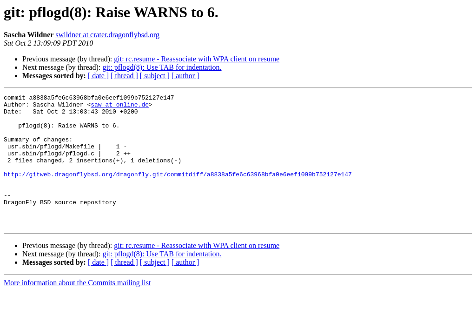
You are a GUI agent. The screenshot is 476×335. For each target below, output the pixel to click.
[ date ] (98, 76)
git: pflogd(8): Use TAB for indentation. (161, 67)
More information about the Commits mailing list (77, 309)
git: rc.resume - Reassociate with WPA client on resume (196, 59)
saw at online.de (120, 107)
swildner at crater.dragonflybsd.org (107, 35)
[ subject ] (155, 76)
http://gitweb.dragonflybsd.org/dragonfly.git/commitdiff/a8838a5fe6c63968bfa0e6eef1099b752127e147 (178, 191)
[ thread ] (124, 76)
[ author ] (185, 76)
